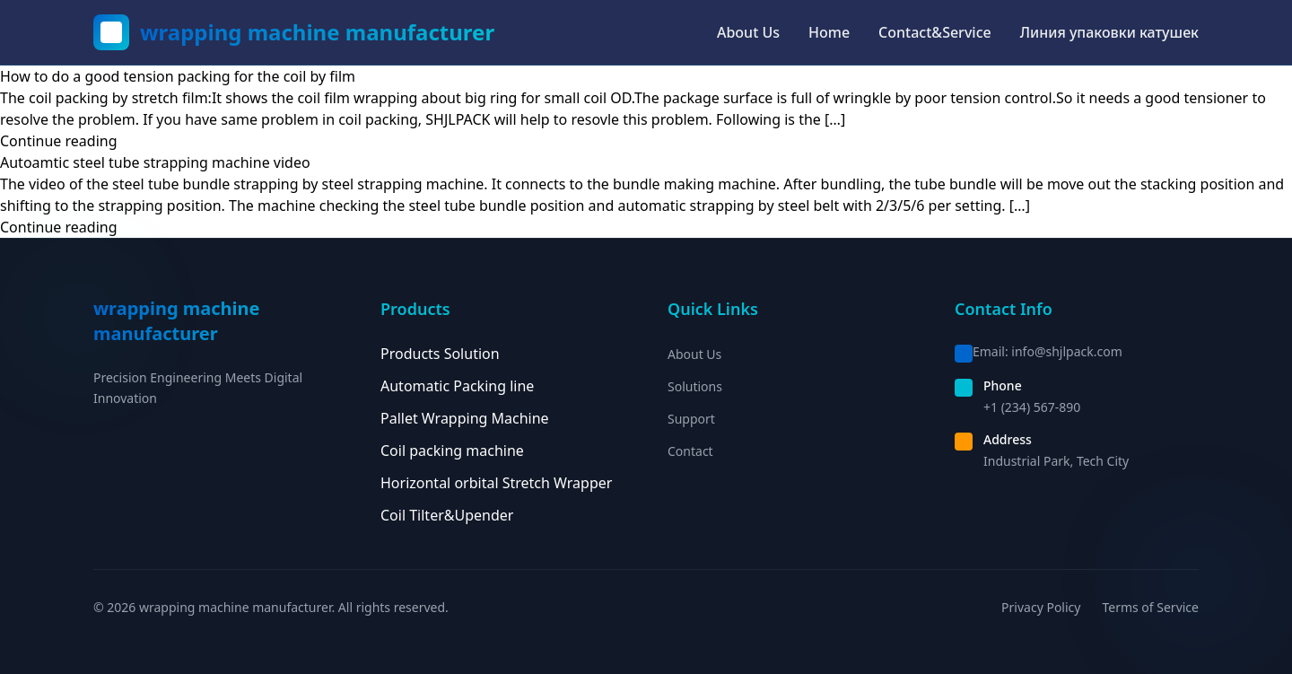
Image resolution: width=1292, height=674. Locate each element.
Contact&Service (934, 32)
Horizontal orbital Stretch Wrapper (496, 483)
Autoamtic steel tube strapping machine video (155, 162)
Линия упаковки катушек (1109, 32)
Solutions (695, 386)
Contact (690, 451)
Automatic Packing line (457, 386)
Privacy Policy (1040, 607)
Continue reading (59, 141)
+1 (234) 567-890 (1031, 407)
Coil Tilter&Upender (446, 515)
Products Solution (440, 353)
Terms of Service (1150, 607)
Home (829, 32)
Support (691, 418)
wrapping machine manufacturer (317, 32)
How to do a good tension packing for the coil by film (177, 76)
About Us (748, 32)
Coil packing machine (452, 450)
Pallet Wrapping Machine (464, 418)
